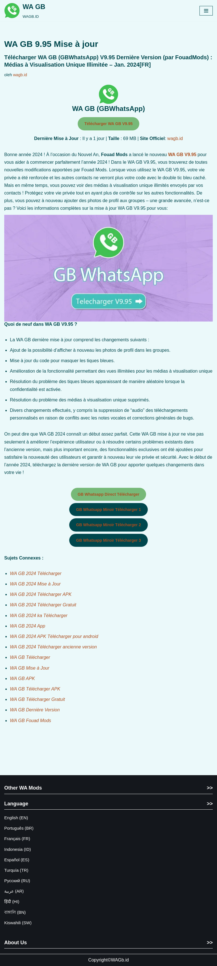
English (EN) (16, 817)
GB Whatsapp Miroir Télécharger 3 (108, 540)
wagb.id (20, 75)
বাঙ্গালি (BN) (15, 912)
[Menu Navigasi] (206, 11)
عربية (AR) (14, 891)
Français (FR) (17, 838)
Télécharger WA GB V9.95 (108, 123)
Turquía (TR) (16, 870)
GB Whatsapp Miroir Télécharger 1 (108, 509)
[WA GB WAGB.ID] (24, 10)
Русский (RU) (17, 880)
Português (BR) (18, 828)
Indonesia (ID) (17, 849)
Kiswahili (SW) (18, 922)
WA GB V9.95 (182, 154)
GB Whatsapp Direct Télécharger (109, 494)
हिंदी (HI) (11, 901)
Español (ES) (16, 859)
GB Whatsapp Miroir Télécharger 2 (108, 525)
